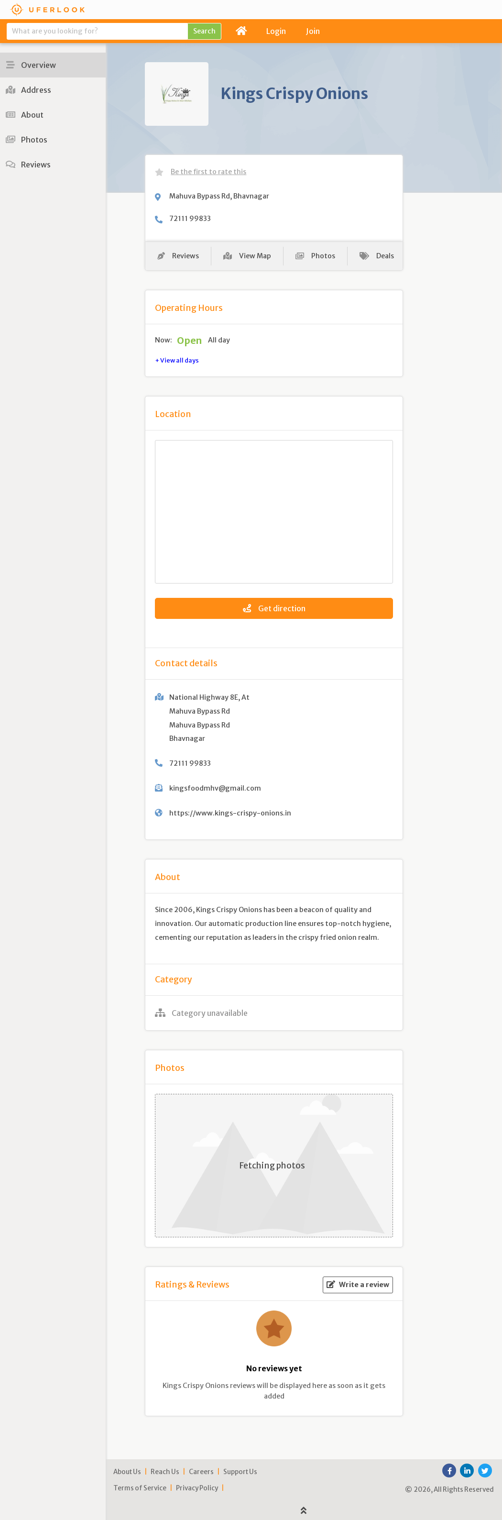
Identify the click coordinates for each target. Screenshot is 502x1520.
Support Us (240, 1472)
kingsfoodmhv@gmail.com (215, 788)
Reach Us (165, 1472)
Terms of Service (139, 1488)
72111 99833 (190, 218)
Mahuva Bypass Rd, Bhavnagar (219, 196)
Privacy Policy (197, 1488)
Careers (201, 1472)
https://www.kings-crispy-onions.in (230, 813)
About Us (127, 1472)
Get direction (274, 608)
